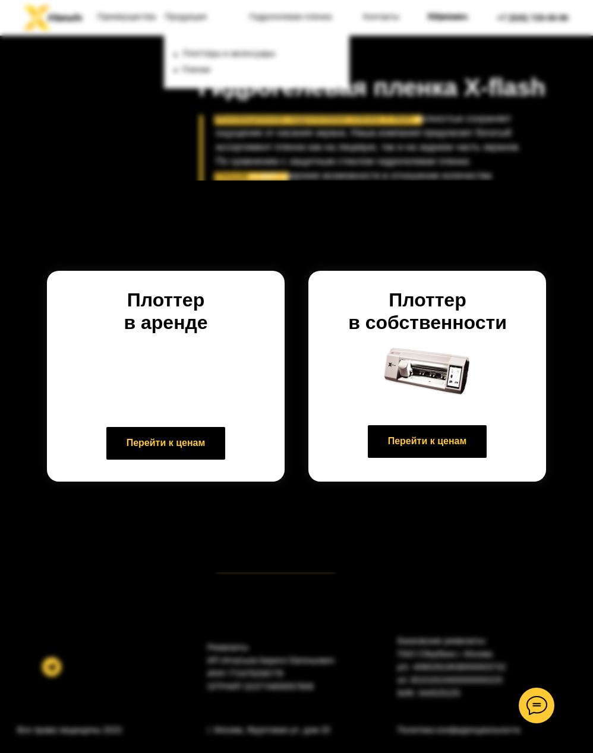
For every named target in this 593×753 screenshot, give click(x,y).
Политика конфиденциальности (459, 730)
